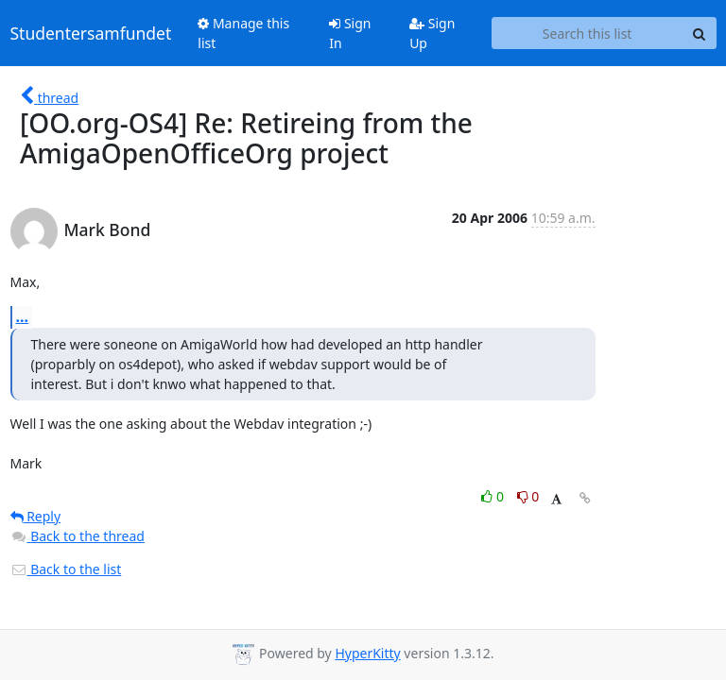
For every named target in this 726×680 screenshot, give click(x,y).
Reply (35, 516)
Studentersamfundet (91, 33)
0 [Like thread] (494, 496)
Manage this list (243, 33)
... (22, 316)
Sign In (350, 33)
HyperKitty (367, 653)
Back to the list (66, 569)
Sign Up (432, 33)
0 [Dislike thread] (528, 496)
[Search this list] (587, 33)
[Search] (700, 33)
